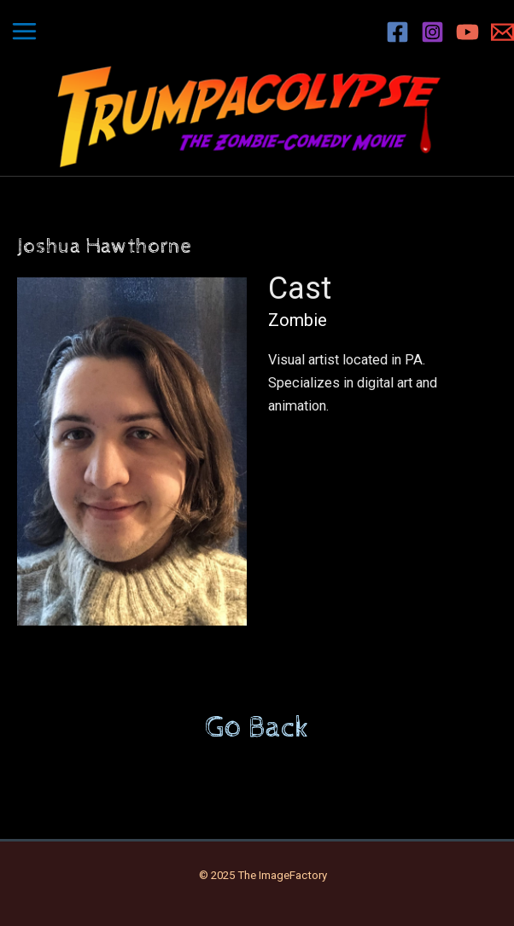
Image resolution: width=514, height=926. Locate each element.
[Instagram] (432, 32)
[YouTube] (467, 32)
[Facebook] (397, 32)
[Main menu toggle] (25, 31)
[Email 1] (502, 32)
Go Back (257, 728)
